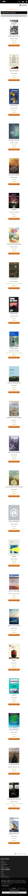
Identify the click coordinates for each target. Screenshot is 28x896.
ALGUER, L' (14, 695)
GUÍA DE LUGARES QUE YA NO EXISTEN (14, 487)
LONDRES (14, 556)
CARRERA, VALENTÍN (14, 38)
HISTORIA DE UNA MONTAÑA (14, 452)
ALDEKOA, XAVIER (14, 108)
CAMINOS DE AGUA (14, 348)
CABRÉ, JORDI (14, 385)
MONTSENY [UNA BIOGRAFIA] (14, 383)
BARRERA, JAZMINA (14, 142)
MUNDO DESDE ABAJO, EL (14, 36)
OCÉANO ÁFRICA (14, 105)
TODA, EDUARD (14, 697)
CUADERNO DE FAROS (14, 140)
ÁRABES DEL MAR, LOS (14, 833)
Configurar (14, 888)
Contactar (3, 875)
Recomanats (3, 862)
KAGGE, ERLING (14, 628)
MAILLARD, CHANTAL (14, 281)
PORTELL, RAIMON (14, 524)
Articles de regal (4, 864)
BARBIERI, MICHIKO (14, 177)
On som (2, 873)
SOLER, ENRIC (14, 420)
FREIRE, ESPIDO (14, 489)
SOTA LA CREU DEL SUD (14, 521)
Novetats (2, 861)
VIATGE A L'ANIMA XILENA (14, 591)
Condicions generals (5, 876)
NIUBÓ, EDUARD (14, 732)
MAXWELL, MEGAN (14, 246)
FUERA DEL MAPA (14, 313)
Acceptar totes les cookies (14, 892)
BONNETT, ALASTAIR (14, 316)
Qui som (2, 871)
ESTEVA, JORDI (14, 836)
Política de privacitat (5, 867)
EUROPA (14, 660)
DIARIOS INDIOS (13, 278)
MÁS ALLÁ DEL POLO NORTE (14, 625)
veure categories (14, 9)
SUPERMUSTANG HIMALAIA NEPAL (14, 417)
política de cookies (5, 885)
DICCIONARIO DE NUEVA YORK (14, 799)
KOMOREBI (14, 209)
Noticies (2, 866)
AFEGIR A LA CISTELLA (14, 45)
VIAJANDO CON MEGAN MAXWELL (14, 244)
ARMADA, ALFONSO (14, 801)
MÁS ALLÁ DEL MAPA (14, 70)
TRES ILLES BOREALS (14, 729)
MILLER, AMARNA (14, 73)
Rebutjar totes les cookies (14, 890)
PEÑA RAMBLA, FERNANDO (14, 350)
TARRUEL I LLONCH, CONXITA (14, 593)
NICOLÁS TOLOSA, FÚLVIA (14, 212)
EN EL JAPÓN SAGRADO (14, 174)
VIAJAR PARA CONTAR (14, 764)
